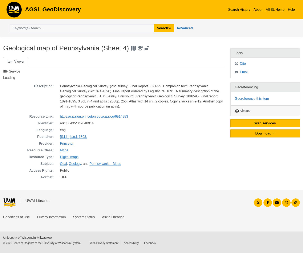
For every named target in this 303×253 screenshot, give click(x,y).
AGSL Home (275, 9)
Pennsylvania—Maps (105, 164)
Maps (64, 150)
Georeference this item (252, 98)
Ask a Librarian (113, 217)
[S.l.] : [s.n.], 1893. (73, 137)
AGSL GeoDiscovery (14, 11)
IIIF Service (11, 71)
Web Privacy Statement (104, 243)
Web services (265, 123)
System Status (84, 217)
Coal (63, 164)
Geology (75, 164)
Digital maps (69, 157)
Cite (243, 63)
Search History (239, 9)
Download (263, 133)
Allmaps (242, 110)
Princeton (67, 143)
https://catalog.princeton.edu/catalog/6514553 (94, 116)
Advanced (185, 28)
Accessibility (131, 243)
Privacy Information (51, 217)
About (258, 9)
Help (291, 9)
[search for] (82, 28)
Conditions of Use (16, 217)
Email (244, 72)
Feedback (150, 243)
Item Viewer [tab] (15, 61)
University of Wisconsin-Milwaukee (27, 237)
